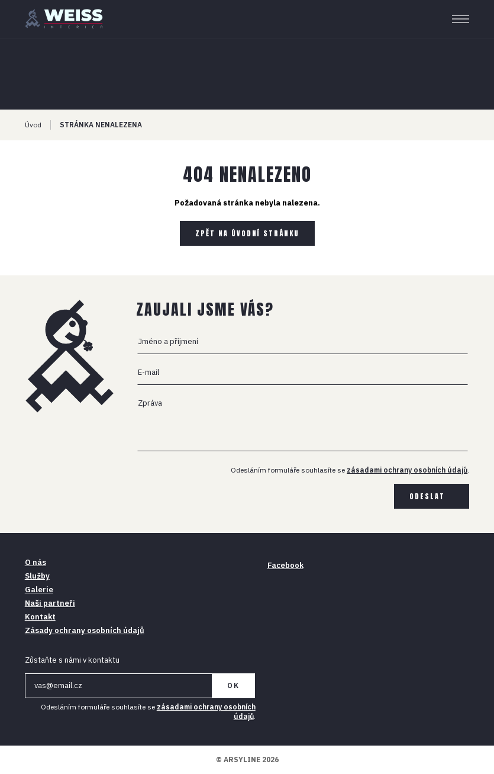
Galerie (39, 589)
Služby (37, 576)
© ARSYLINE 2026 (247, 759)
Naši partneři (50, 603)
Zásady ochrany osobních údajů (84, 630)
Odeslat (427, 496)
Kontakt (40, 617)
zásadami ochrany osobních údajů (407, 469)
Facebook (285, 565)
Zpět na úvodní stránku (247, 233)
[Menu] (460, 18)
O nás (35, 562)
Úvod (33, 124)
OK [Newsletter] (233, 685)
